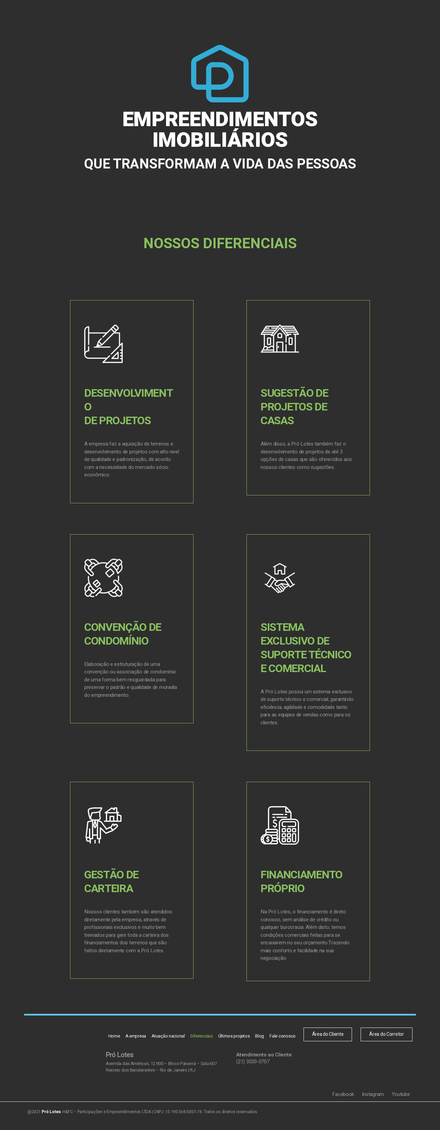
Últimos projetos (232, 18)
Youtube (401, 1098)
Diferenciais (201, 18)
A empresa (137, 18)
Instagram (373, 1098)
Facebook (343, 1098)
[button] (341, 19)
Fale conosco (278, 18)
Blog (256, 18)
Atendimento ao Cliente (264, 1059)
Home (117, 18)
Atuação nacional (169, 18)
